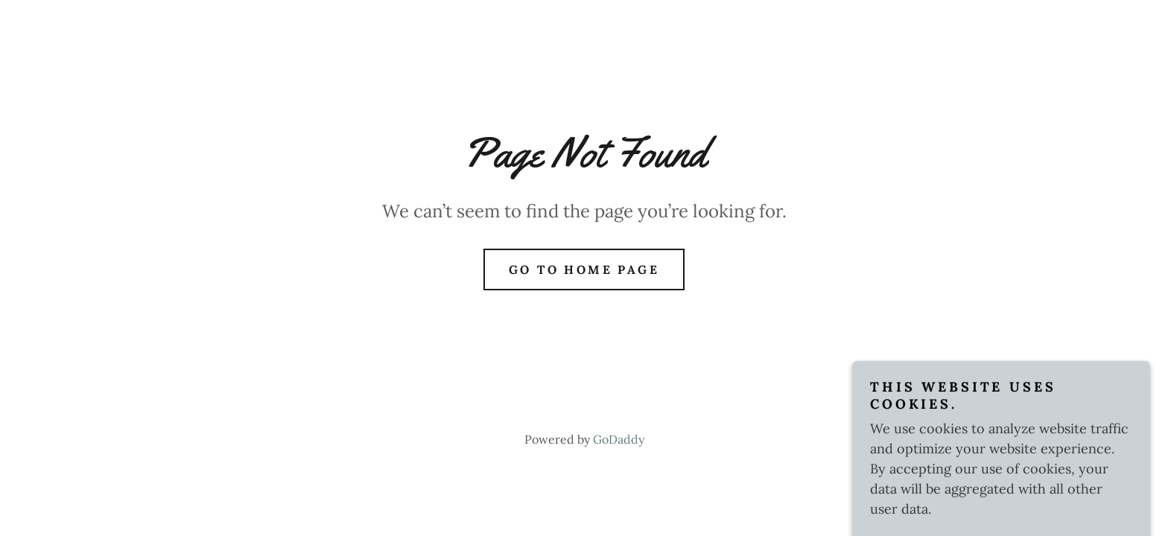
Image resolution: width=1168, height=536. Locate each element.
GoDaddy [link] (618, 439)
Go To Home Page (584, 269)
